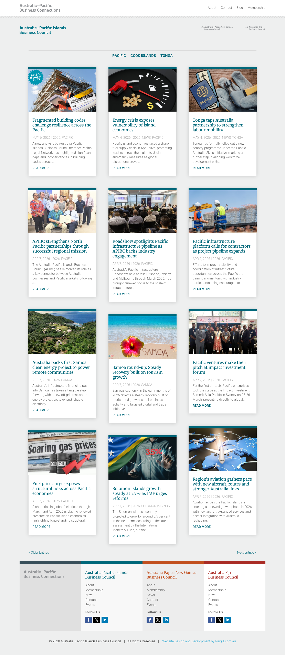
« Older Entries (39, 552)
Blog (239, 8)
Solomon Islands (155, 506)
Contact (226, 8)
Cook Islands (143, 56)
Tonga (166, 56)
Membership (256, 8)
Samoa (66, 380)
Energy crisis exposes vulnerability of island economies (134, 124)
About (212, 8)
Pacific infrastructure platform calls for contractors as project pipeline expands (222, 246)
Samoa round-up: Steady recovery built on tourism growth (138, 372)
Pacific (119, 56)
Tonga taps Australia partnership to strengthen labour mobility (218, 124)
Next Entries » (246, 552)
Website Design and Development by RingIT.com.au (199, 641)
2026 (56, 138)
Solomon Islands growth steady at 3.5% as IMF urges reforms (140, 493)
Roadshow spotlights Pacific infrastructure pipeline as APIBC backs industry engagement (140, 248)
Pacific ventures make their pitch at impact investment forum (219, 367)
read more (41, 168)
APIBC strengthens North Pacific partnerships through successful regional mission (60, 246)
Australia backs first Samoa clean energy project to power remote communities (61, 367)
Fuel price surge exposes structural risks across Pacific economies (61, 488)
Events (90, 605)
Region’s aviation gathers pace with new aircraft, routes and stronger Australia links (222, 484)
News (146, 138)
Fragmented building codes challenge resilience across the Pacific (61, 124)
